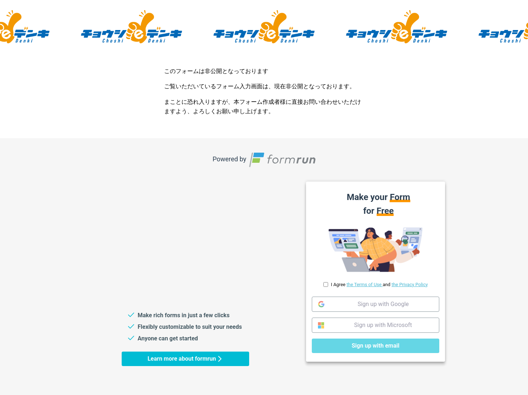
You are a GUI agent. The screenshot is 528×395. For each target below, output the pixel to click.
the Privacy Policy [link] (409, 284)
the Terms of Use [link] (365, 284)
